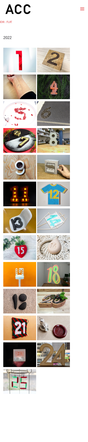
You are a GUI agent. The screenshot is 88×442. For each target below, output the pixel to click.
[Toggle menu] (82, 9)
